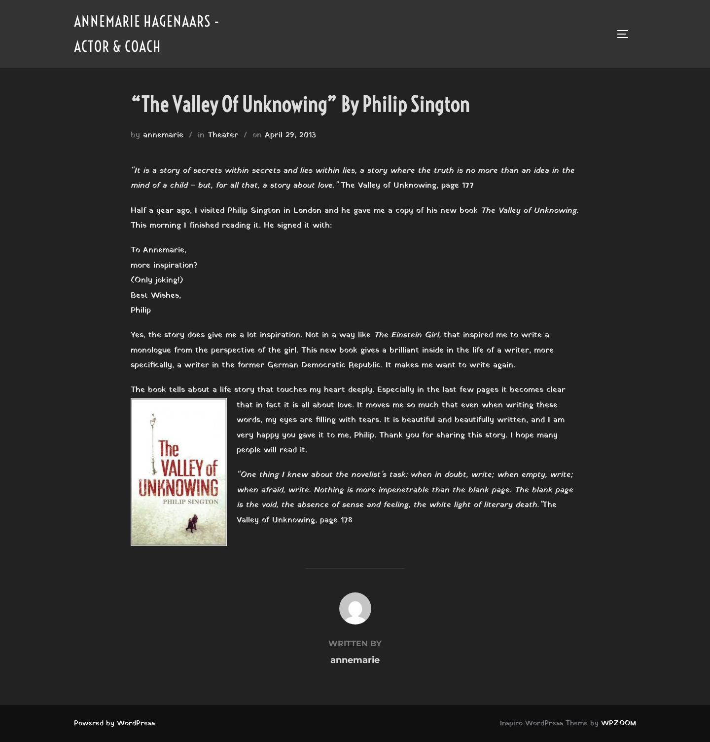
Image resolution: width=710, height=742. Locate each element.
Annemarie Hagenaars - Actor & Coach (147, 34)
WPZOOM (618, 723)
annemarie (163, 135)
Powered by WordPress (114, 723)
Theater (223, 135)
